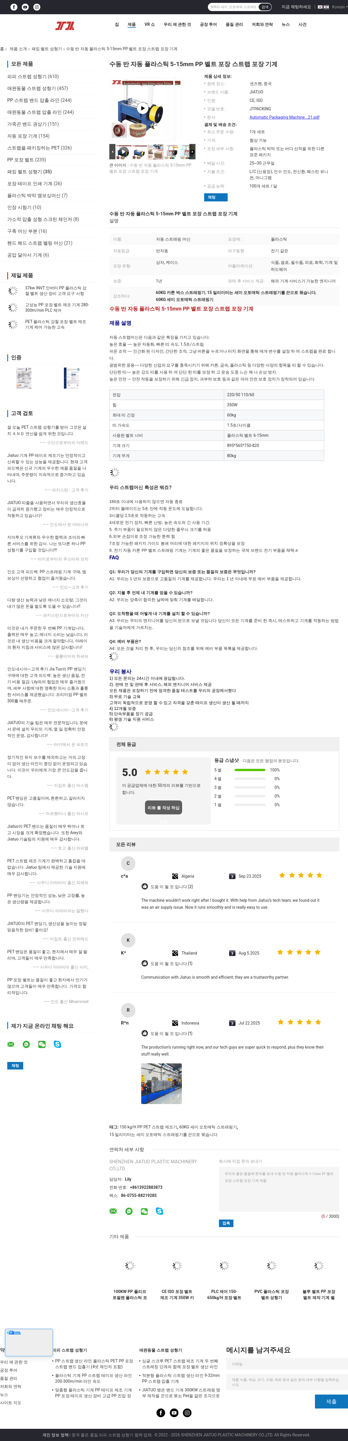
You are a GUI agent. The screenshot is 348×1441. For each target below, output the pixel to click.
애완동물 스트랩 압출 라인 (34, 112)
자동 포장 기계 (22, 136)
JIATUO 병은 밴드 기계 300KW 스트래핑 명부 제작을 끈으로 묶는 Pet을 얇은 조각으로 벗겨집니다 (181, 1394)
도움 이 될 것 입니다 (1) (171, 963)
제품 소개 (18, 48)
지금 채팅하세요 (296, 6)
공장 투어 (208, 24)
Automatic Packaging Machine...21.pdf (285, 117)
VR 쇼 (149, 24)
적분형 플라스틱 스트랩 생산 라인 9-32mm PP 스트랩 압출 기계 (181, 1378)
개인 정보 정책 (55, 1435)
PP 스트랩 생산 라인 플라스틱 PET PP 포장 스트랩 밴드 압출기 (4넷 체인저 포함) (94, 1364)
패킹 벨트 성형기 (47, 48)
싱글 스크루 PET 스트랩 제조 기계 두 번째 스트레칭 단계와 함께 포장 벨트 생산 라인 (180, 1364)
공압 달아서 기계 (24, 255)
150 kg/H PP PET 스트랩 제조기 (148, 1127)
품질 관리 (234, 24)
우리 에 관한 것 (177, 24)
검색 (265, 7)
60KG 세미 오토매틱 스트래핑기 (208, 1127)
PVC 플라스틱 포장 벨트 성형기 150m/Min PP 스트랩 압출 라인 (271, 1294)
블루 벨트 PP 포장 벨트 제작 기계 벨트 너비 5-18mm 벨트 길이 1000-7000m (318, 1294)
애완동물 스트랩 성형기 (31, 88)
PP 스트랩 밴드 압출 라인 (33, 100)
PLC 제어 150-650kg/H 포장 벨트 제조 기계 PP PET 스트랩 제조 (224, 1294)
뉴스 (286, 24)
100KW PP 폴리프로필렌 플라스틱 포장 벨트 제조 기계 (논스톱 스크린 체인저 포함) (130, 1294)
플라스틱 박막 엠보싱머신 (34, 195)
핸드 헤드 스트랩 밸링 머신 (35, 243)
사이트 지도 (10, 1402)
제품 (132, 24)
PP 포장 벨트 (20, 160)
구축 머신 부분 (22, 231)
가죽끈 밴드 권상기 (27, 124)
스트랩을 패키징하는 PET (33, 148)
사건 (302, 24)
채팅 (211, 197)
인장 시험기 (19, 207)
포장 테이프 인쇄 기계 (29, 183)
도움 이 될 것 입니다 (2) (172, 886)
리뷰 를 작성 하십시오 (164, 809)
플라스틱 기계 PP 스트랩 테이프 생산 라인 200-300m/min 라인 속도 (93, 1378)
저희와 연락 (262, 24)
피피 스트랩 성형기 (27, 76)
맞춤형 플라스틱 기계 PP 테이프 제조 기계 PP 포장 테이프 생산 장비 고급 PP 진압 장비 (93, 1394)
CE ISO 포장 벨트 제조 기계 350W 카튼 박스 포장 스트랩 (177, 1294)
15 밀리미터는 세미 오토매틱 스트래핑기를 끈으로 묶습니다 (163, 1134)
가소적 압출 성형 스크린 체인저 (39, 219)
